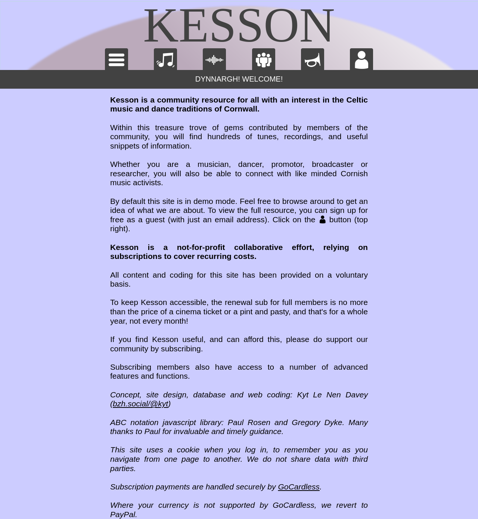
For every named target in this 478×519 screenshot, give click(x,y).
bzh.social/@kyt (140, 403)
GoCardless (298, 487)
